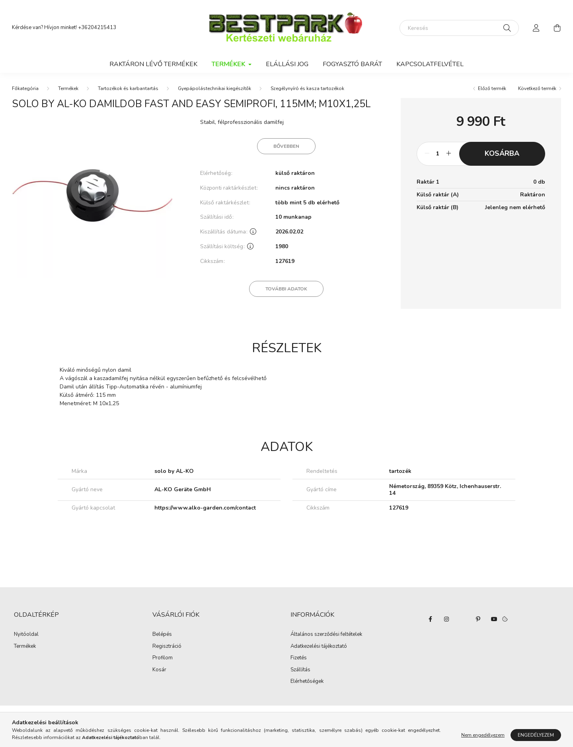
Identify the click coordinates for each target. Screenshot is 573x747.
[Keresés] (459, 28)
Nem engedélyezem (483, 735)
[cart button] (557, 28)
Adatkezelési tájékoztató (318, 646)
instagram (446, 619)
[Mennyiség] (438, 153)
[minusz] (427, 154)
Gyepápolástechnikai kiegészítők (214, 88)
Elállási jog (287, 64)
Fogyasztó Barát (352, 64)
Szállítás (300, 670)
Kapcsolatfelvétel (430, 64)
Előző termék (492, 88)
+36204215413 (97, 27)
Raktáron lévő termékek (153, 64)
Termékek (68, 88)
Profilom (162, 658)
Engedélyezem (536, 735)
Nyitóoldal (26, 634)
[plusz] (449, 154)
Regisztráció (166, 646)
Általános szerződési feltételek (326, 634)
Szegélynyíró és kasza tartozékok (307, 88)
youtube (494, 619)
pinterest (478, 619)
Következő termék (537, 88)
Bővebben (286, 146)
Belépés (162, 634)
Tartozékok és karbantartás (128, 88)
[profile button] (536, 28)
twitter (462, 619)
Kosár (159, 670)
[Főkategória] (25, 88)
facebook (431, 619)
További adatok (286, 289)
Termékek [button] (229, 64)
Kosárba (502, 153)
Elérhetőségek (307, 681)
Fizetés (298, 658)
